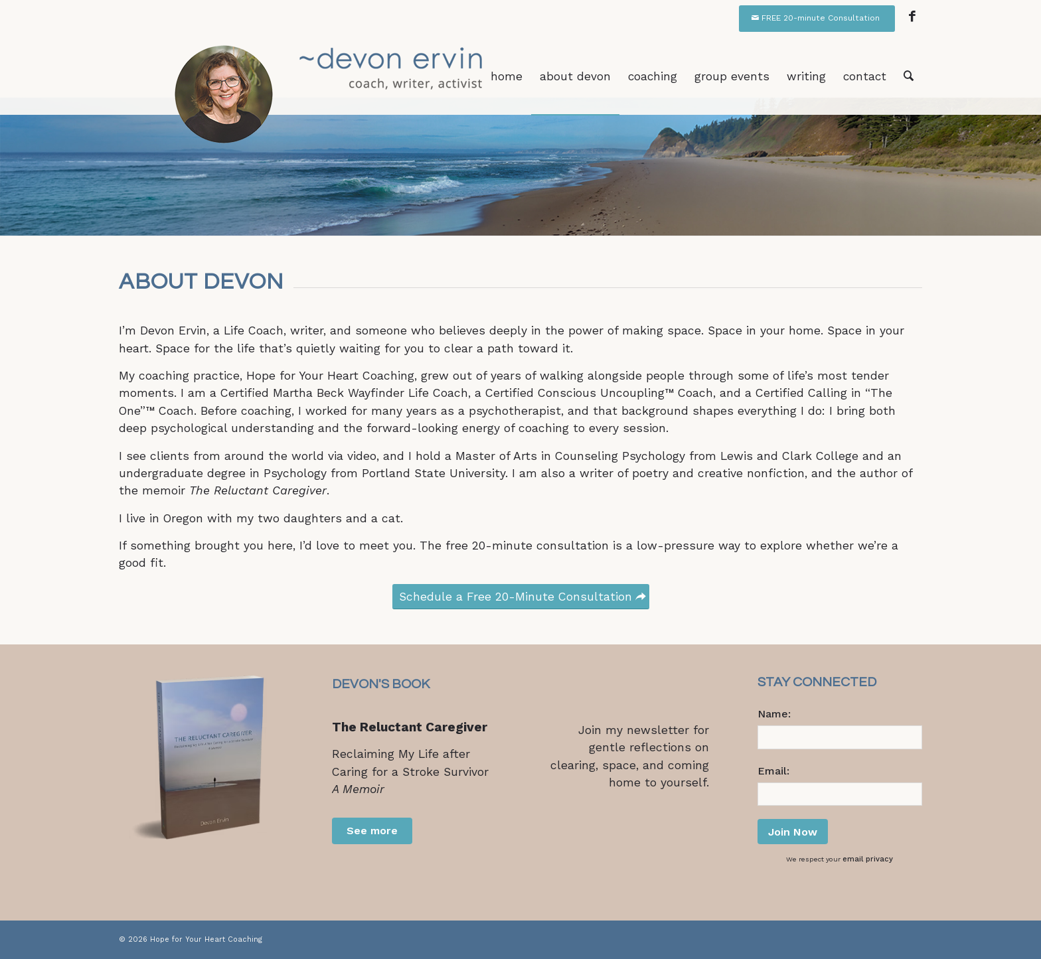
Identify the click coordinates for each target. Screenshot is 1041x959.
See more (372, 830)
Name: (774, 713)
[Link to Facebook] (912, 17)
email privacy (867, 859)
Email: (773, 771)
